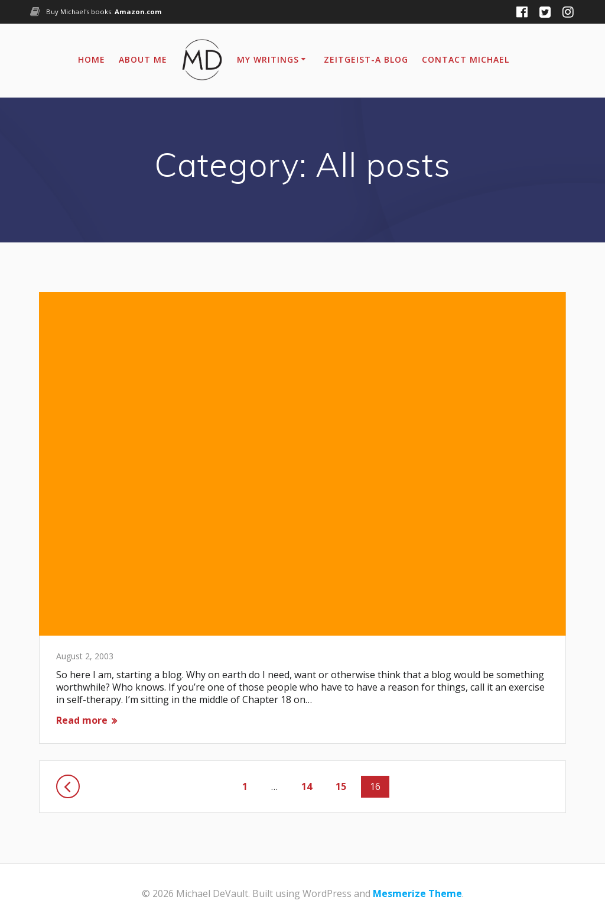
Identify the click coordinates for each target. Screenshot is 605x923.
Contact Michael (465, 59)
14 (311, 786)
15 (345, 786)
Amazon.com (138, 11)
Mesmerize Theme (417, 893)
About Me (143, 59)
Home (91, 59)
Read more (82, 720)
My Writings (268, 59)
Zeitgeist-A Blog (366, 59)
